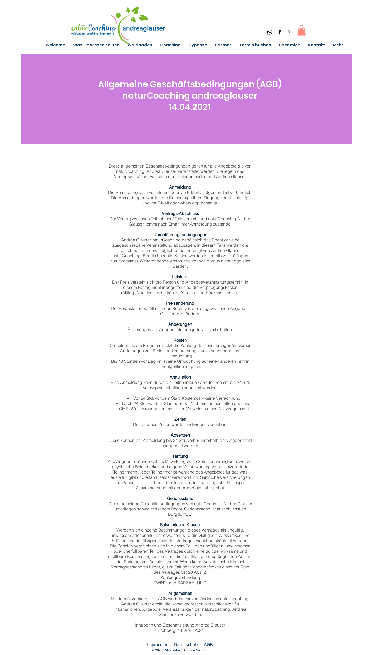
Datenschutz (187, 644)
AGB (208, 644)
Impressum (157, 644)
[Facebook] (280, 32)
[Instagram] (290, 32)
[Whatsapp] (270, 32)
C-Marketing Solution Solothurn (187, 650)
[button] (301, 30)
